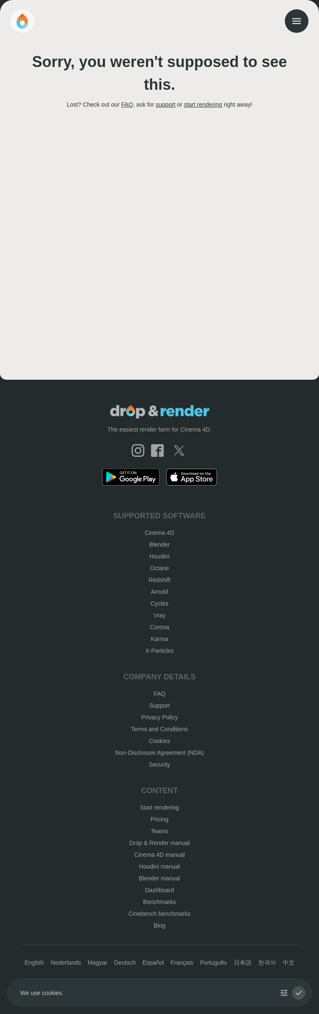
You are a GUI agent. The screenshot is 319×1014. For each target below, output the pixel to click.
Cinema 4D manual (159, 854)
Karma (159, 639)
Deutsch (124, 962)
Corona (159, 627)
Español (153, 962)
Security (159, 764)
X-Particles (159, 650)
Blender (159, 544)
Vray (159, 615)
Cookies (159, 741)
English (34, 962)
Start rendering (159, 807)
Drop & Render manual (159, 843)
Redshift (159, 580)
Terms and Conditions (159, 729)
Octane (159, 568)
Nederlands (66, 962)
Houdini (159, 556)
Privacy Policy (159, 717)
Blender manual (159, 878)
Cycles (159, 603)
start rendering (203, 104)
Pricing (160, 819)
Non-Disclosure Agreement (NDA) (159, 752)
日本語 (242, 962)
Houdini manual (159, 866)
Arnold (159, 591)
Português (213, 962)
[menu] (296, 21)
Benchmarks (159, 902)
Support (159, 705)
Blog (159, 925)
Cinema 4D (159, 532)
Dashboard (159, 890)
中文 (289, 962)
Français (181, 962)
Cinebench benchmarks (159, 913)
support (166, 104)
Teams (159, 831)
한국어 (267, 962)
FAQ (127, 104)
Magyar (98, 962)
